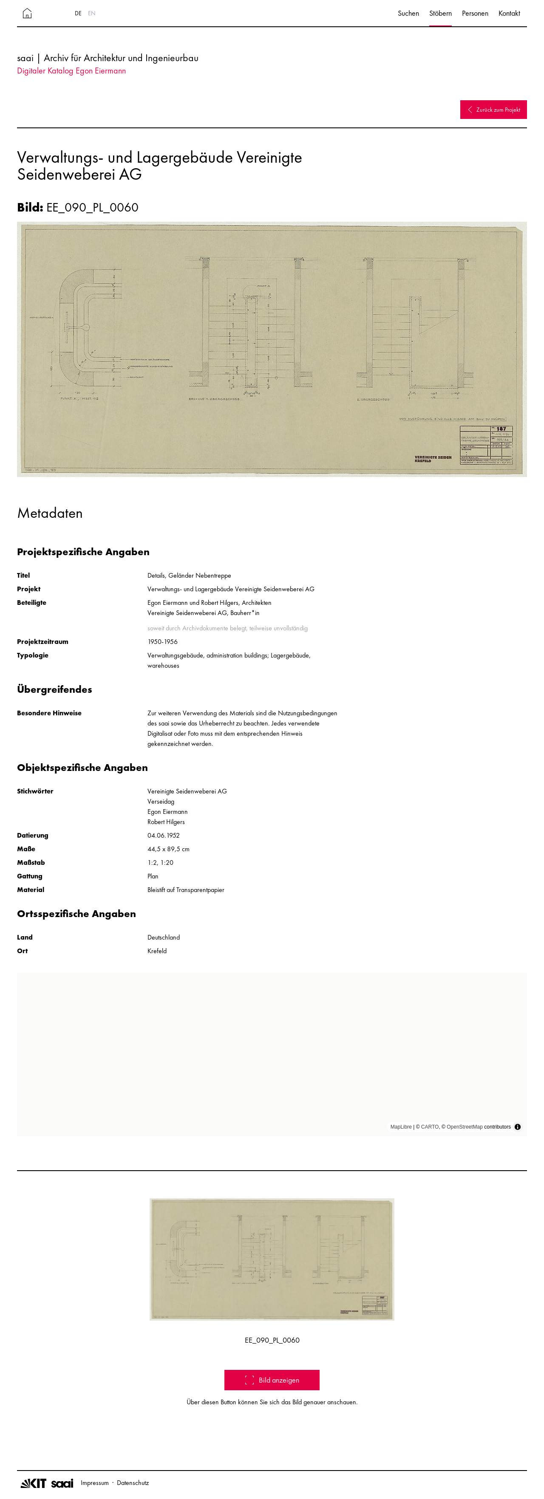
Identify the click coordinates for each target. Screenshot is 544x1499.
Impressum (95, 1482)
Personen (475, 13)
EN (92, 13)
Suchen (408, 13)
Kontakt (509, 13)
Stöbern (440, 13)
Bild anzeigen (272, 1380)
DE (78, 13)
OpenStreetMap (465, 1127)
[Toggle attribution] (518, 1127)
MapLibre (401, 1127)
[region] (272, 1054)
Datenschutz (133, 1482)
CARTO (430, 1127)
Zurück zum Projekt (493, 109)
